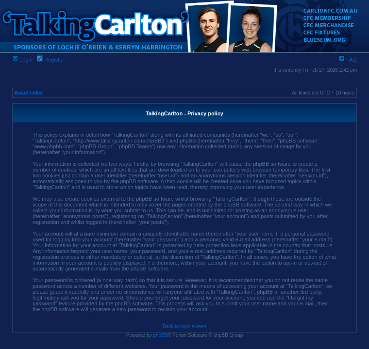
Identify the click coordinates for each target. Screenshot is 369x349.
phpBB (160, 335)
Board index (29, 92)
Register (50, 60)
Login (22, 60)
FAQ (348, 60)
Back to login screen (184, 326)
